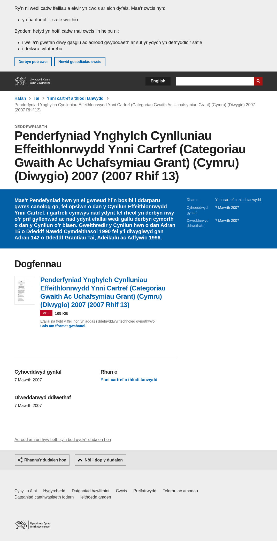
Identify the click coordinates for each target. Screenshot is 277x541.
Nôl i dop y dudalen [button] (103, 460)
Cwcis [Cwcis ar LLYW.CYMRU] (121, 491)
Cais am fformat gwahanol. (63, 326)
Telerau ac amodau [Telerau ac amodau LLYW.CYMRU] (180, 491)
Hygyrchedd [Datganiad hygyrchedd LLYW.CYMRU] (54, 491)
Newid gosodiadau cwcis (79, 62)
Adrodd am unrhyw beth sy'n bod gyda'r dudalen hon (62, 439)
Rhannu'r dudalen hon (45, 460)
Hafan (20, 98)
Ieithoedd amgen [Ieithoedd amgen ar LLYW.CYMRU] (95, 497)
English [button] (158, 81)
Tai (36, 98)
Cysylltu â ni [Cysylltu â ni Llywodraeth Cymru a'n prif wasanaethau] (25, 491)
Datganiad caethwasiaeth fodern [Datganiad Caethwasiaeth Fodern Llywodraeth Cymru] (44, 497)
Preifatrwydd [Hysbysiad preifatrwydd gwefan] (144, 491)
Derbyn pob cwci (33, 62)
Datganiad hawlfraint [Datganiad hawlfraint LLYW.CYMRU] (91, 491)
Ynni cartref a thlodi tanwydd (75, 98)
